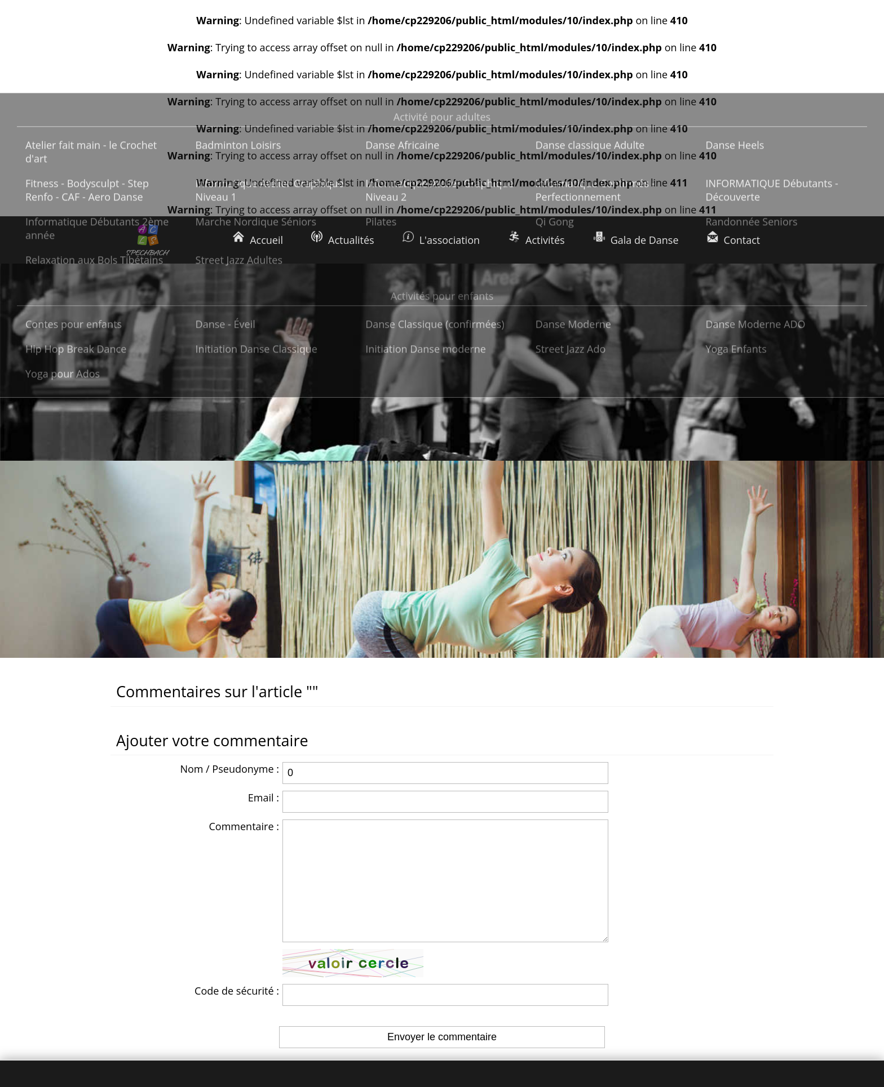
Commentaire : (244, 629)
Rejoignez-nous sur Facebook (671, 980)
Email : (263, 600)
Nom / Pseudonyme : (229, 571)
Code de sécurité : (237, 816)
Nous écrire (630, 956)
